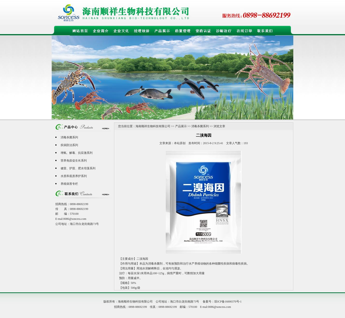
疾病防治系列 (69, 145)
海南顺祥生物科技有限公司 (153, 126)
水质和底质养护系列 (74, 176)
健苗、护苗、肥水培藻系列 (78, 168)
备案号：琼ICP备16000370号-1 (222, 301)
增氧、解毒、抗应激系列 (77, 153)
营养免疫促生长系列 (74, 160)
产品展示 (181, 126)
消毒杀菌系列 (69, 137)
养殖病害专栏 (69, 183)
